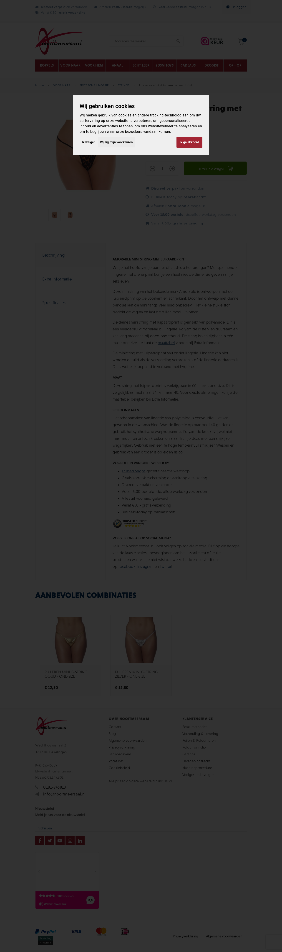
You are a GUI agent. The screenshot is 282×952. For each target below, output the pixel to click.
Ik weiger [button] (88, 142)
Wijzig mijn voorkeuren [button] (116, 142)
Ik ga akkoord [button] (189, 142)
